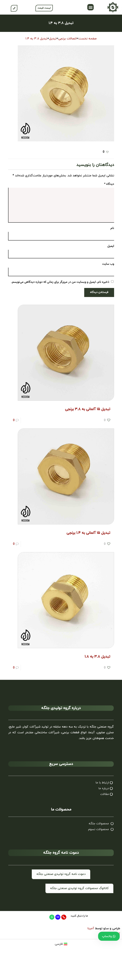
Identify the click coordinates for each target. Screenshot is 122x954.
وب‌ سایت (108, 264)
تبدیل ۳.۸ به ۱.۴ (36, 39)
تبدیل (52, 39)
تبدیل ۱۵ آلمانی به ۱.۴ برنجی (88, 533)
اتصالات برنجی (67, 39)
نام (112, 228)
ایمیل (110, 246)
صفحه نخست (87, 39)
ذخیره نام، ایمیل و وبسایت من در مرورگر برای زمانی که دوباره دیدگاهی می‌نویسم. (60, 282)
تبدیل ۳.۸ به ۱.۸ (97, 656)
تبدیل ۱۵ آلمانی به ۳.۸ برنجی (87, 409)
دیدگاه (109, 184)
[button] (90, 7)
